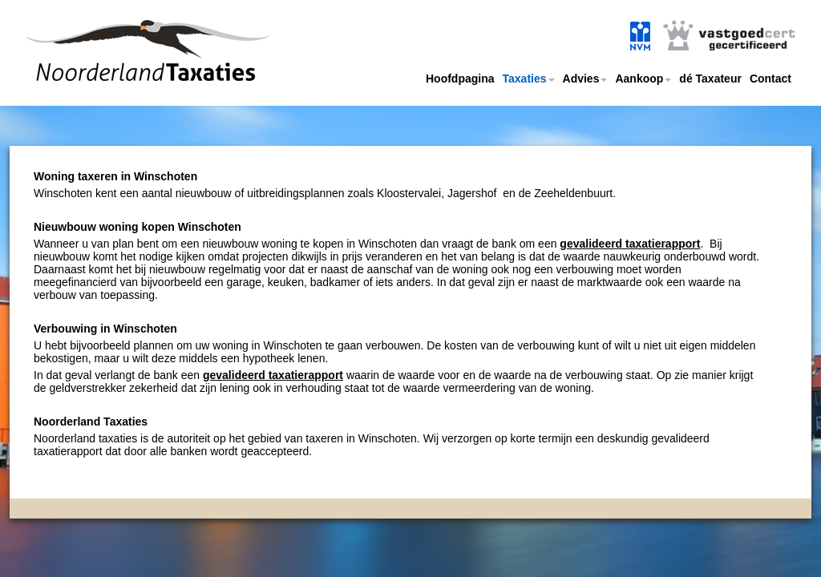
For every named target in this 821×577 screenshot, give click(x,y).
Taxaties (529, 78)
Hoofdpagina (460, 78)
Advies (585, 78)
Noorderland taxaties (124, 70)
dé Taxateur (710, 78)
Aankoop (643, 78)
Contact (770, 78)
